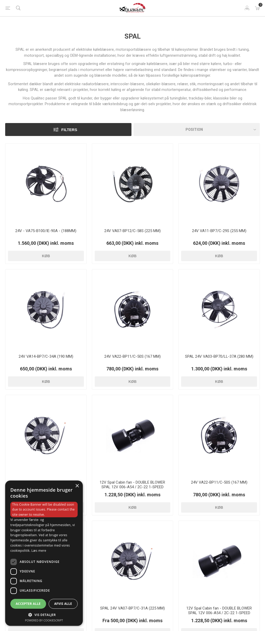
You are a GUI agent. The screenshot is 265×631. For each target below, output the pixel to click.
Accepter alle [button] (28, 603)
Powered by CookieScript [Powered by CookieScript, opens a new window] (44, 620)
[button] (44, 614)
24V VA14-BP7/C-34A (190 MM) (46, 356)
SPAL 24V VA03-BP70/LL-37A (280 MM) (219, 356)
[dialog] (44, 553)
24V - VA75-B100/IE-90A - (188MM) (45, 230)
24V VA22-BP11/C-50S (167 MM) (132, 356)
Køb (46, 256)
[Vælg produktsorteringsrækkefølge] (197, 129)
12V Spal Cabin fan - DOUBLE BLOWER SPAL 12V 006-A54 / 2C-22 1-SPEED (132, 484)
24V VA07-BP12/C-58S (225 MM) (132, 230)
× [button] (77, 486)
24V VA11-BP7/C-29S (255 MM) (219, 230)
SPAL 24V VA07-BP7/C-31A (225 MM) (132, 608)
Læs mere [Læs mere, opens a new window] (38, 550)
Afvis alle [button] (63, 603)
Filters (69, 129)
